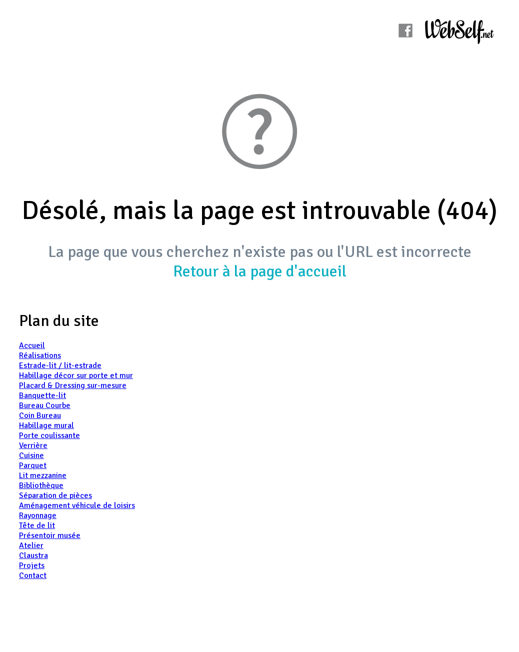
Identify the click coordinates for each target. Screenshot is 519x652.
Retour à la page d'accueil (259, 271)
